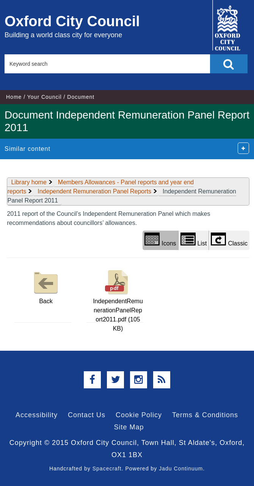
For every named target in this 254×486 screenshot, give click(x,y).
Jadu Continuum (181, 468)
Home (14, 97)
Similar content (27, 149)
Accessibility (37, 415)
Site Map (129, 427)
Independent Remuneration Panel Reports (94, 191)
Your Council (44, 97)
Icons (160, 240)
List (193, 240)
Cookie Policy (139, 415)
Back (45, 286)
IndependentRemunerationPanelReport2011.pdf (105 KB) (118, 300)
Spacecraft (107, 468)
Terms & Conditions (205, 415)
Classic (229, 240)
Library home (28, 182)
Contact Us (86, 415)
